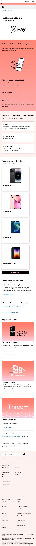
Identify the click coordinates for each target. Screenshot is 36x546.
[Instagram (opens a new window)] (9, 489)
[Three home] (1, 1)
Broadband (16, 467)
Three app (16, 474)
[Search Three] (2, 7)
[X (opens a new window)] (3, 489)
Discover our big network (9, 354)
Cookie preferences (21, 525)
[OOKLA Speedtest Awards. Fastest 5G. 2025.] (18, 332)
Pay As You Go (17, 472)
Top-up (15, 470)
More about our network (8, 392)
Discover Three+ (7, 427)
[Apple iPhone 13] (16, 205)
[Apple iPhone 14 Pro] (16, 179)
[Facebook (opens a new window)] (6, 489)
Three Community (6, 476)
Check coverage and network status (11, 458)
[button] (18, 4)
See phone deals (15, 272)
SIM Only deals (5, 472)
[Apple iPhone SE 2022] (16, 257)
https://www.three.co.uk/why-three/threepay (13, 306)
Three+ (3, 474)
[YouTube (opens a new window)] (12, 489)
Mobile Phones (5, 467)
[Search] (24, 454)
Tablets (3, 470)
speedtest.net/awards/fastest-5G (12, 436)
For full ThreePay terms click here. (10, 312)
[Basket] (33, 1)
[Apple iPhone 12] (16, 231)
